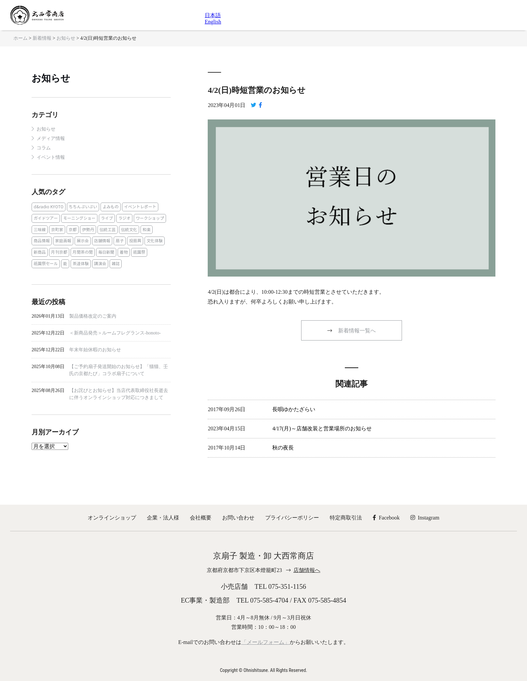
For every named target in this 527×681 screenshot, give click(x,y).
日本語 (213, 15)
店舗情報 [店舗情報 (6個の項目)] (102, 240)
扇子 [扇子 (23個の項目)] (120, 240)
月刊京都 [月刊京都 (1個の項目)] (59, 252)
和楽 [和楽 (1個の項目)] (147, 229)
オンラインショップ (112, 518)
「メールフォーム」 (265, 642)
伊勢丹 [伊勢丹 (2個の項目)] (88, 229)
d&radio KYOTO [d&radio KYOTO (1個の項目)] (49, 206)
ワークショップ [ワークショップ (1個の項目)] (150, 218)
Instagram (424, 518)
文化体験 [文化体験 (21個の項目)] (155, 240)
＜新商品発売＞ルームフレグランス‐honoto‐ (115, 332)
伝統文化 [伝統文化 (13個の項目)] (129, 229)
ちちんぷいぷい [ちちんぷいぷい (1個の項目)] (83, 206)
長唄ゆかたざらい (293, 409)
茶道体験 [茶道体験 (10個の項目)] (81, 263)
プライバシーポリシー (292, 518)
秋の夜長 (283, 448)
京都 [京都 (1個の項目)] (73, 229)
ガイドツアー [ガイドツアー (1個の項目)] (46, 218)
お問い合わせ (238, 518)
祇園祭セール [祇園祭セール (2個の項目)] (46, 263)
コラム (44, 147)
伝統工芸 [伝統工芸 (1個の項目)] (107, 229)
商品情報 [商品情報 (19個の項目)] (42, 240)
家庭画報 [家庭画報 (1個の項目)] (63, 240)
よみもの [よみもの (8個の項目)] (111, 206)
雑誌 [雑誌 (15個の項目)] (116, 263)
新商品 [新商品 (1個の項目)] (40, 252)
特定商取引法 (346, 518)
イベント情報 (51, 157)
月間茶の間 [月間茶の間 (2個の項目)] (83, 252)
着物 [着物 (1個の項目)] (124, 252)
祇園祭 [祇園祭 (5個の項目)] (139, 252)
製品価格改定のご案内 (92, 316)
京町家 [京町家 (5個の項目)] (57, 229)
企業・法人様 (163, 518)
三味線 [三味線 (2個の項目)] (40, 229)
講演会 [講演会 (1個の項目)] (100, 263)
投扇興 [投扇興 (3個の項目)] (135, 240)
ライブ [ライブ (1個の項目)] (107, 218)
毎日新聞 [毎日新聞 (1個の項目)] (106, 252)
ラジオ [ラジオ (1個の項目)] (124, 218)
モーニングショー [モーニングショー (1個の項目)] (79, 218)
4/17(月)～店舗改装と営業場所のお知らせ (321, 428)
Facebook (386, 518)
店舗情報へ (306, 570)
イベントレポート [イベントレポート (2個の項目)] (140, 206)
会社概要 (200, 518)
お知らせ (51, 78)
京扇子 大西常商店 (37, 15)
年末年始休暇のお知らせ (95, 349)
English (213, 22)
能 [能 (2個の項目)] (65, 263)
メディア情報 (51, 138)
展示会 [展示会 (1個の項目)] (83, 240)
